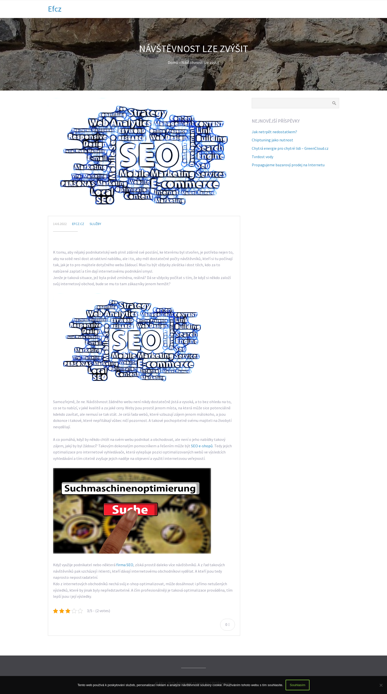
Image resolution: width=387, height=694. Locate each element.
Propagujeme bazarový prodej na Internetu (288, 164)
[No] (380, 685)
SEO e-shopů (202, 445)
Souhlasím (297, 685)
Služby (95, 224)
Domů (173, 62)
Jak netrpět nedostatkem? (274, 131)
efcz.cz (78, 224)
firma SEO (124, 564)
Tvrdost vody (262, 156)
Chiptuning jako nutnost (272, 139)
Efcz (54, 9)
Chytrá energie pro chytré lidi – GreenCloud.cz (290, 148)
